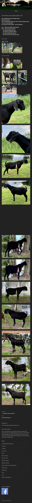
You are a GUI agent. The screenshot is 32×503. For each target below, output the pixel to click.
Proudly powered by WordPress (7, 500)
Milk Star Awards (5, 460)
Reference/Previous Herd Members (9, 465)
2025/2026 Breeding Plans (7, 443)
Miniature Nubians (5, 462)
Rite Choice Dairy (14, 5)
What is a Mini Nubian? (6, 477)
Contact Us (4, 450)
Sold (3, 474)
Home (3, 453)
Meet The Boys (5, 455)
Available (4, 448)
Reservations (4, 467)
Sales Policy (4, 470)
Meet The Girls (5, 458)
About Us (4, 446)
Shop (3, 472)
